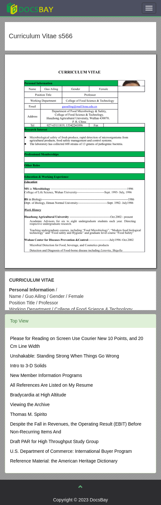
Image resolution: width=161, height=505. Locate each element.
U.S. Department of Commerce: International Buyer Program (71, 451)
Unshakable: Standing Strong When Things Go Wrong (64, 355)
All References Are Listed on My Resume (51, 385)
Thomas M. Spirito (28, 414)
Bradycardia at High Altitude (38, 394)
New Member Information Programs (46, 375)
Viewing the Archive (30, 404)
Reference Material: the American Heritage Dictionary (64, 461)
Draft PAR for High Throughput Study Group (54, 441)
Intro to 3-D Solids (28, 365)
